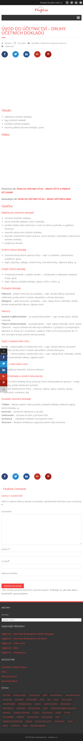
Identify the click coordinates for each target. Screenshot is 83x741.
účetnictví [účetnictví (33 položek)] (15, 726)
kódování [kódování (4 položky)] (21, 708)
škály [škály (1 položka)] (25, 726)
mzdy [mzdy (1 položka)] (45, 708)
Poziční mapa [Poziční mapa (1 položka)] (8, 717)
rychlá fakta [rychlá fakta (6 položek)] (47, 717)
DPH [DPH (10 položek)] (49, 700)
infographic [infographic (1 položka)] (8, 708)
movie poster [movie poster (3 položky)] (34, 708)
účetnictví (9, 46)
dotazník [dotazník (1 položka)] (19, 700)
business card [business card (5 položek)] (20, 695)
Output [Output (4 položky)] (36, 713)
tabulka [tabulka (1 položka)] (29, 721)
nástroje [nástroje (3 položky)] (6, 713)
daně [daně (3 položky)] (45, 695)
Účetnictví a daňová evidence (53, 43)
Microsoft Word (9, 681)
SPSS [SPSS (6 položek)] (57, 717)
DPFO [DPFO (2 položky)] (42, 700)
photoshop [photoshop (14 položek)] (47, 713)
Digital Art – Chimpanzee (14, 652)
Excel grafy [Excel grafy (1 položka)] (67, 700)
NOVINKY (35, 43)
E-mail (5, 561)
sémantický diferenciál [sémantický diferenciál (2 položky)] (12, 721)
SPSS (4, 671)
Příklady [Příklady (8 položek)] (20, 717)
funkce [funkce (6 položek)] (38, 704)
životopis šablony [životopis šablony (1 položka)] (38, 726)
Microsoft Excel (9, 676)
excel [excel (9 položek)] (56, 700)
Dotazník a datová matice (14, 667)
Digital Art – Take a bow (13, 643)
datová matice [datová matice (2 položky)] (56, 695)
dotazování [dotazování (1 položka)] (31, 700)
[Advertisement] (42, 84)
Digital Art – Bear (10, 647)
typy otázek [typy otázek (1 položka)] (59, 721)
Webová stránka (9, 573)
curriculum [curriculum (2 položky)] (34, 695)
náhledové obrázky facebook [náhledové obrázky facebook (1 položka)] (63, 708)
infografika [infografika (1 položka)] (65, 704)
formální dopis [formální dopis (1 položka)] (24, 704)
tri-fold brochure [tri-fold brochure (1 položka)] (43, 721)
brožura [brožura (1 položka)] (6, 695)
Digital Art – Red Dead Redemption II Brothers (24, 638)
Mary (9, 43)
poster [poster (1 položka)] (67, 713)
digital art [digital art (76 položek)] (7, 700)
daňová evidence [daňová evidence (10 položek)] (73, 695)
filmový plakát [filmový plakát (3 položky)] (9, 704)
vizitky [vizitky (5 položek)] (70, 721)
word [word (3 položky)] (5, 726)
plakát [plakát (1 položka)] (58, 713)
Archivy (5, 614)
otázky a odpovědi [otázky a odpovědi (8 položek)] (22, 713)
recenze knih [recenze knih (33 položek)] (33, 717)
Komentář (6, 511)
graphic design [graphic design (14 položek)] (50, 704)
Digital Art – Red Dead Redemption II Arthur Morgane (28, 633)
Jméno (6, 549)
